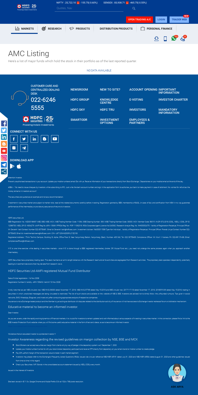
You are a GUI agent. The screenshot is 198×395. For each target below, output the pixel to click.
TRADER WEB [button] (179, 19)
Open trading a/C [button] (139, 19)
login (161, 19)
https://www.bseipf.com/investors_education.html (27, 326)
